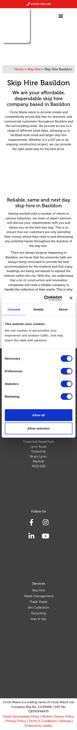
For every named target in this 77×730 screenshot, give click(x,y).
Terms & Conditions (43, 721)
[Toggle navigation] (60, 16)
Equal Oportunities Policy (21, 716)
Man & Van (38, 619)
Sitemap (65, 721)
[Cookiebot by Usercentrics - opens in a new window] (46, 298)
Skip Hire (38, 590)
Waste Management (38, 596)
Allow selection (38, 428)
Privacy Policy (16, 721)
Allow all (38, 415)
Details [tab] (38, 309)
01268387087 (40, 47)
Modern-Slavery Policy (58, 716)
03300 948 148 (41, 4)
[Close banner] (70, 298)
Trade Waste (38, 602)
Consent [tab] (14, 309)
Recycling (38, 613)
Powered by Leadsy (38, 726)
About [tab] (63, 309)
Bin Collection (38, 607)
